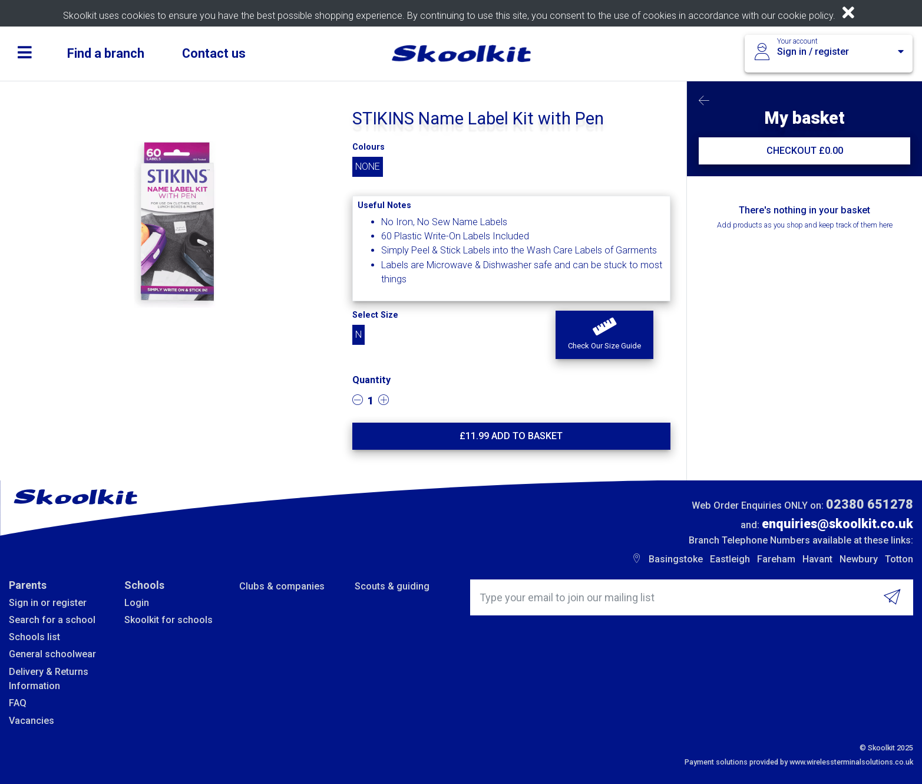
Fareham (776, 559)
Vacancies (31, 720)
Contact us (214, 53)
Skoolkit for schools (168, 619)
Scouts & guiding (392, 586)
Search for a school (52, 619)
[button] (604, 335)
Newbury (859, 559)
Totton (899, 559)
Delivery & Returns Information (48, 678)
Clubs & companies (282, 586)
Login (136, 602)
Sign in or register (48, 602)
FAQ (18, 703)
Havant (817, 559)
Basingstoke (676, 559)
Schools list (34, 637)
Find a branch (105, 53)
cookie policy (805, 15)
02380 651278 (869, 504)
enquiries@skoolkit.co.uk (837, 523)
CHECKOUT (804, 150)
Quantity (371, 380)
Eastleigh (730, 559)
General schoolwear (52, 654)
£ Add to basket (511, 436)
